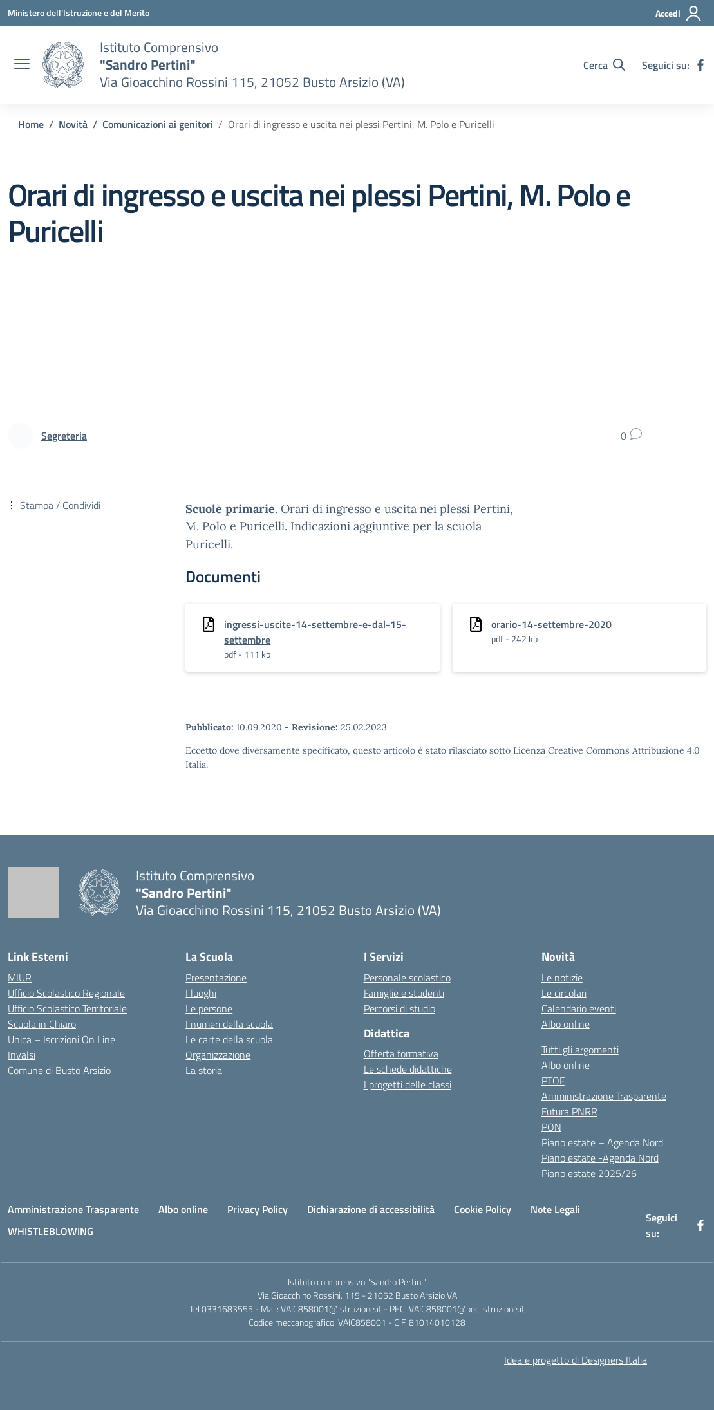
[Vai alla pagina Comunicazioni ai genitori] (157, 124)
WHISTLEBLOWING (50, 1231)
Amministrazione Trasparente (603, 1096)
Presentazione (216, 977)
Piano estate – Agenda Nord (602, 1142)
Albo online (565, 1024)
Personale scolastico (407, 977)
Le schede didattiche (408, 1069)
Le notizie (562, 977)
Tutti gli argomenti (580, 1049)
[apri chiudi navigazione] (22, 65)
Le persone (208, 1008)
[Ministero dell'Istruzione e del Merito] (78, 12)
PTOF (553, 1080)
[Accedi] (679, 13)
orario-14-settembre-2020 (551, 624)
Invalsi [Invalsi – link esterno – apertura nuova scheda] (21, 1054)
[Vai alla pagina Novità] (73, 124)
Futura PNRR (569, 1111)
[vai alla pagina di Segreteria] (64, 435)
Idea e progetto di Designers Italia (575, 1360)
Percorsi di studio (399, 1008)
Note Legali (555, 1209)
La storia (203, 1070)
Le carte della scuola (229, 1039)
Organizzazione (217, 1054)
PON (551, 1127)
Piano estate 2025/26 (589, 1173)
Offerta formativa (401, 1053)
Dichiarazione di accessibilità (371, 1209)
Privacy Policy (257, 1209)
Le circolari (564, 993)
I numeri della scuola (229, 1024)
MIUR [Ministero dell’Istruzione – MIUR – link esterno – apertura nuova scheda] (20, 977)
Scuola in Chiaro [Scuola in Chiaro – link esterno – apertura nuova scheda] (42, 1024)
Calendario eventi (578, 1008)
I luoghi (200, 993)
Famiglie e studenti (404, 993)
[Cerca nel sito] (604, 65)
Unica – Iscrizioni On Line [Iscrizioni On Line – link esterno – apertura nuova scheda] (61, 1039)
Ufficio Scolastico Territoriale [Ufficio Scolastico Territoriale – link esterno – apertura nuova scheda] (67, 1008)
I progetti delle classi (407, 1084)
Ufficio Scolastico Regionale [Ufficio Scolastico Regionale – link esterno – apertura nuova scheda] (66, 993)
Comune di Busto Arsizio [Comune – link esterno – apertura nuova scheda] (59, 1070)
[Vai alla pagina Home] (31, 124)
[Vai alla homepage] (63, 65)
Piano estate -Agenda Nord (600, 1157)
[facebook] (700, 65)
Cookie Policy (482, 1209)
